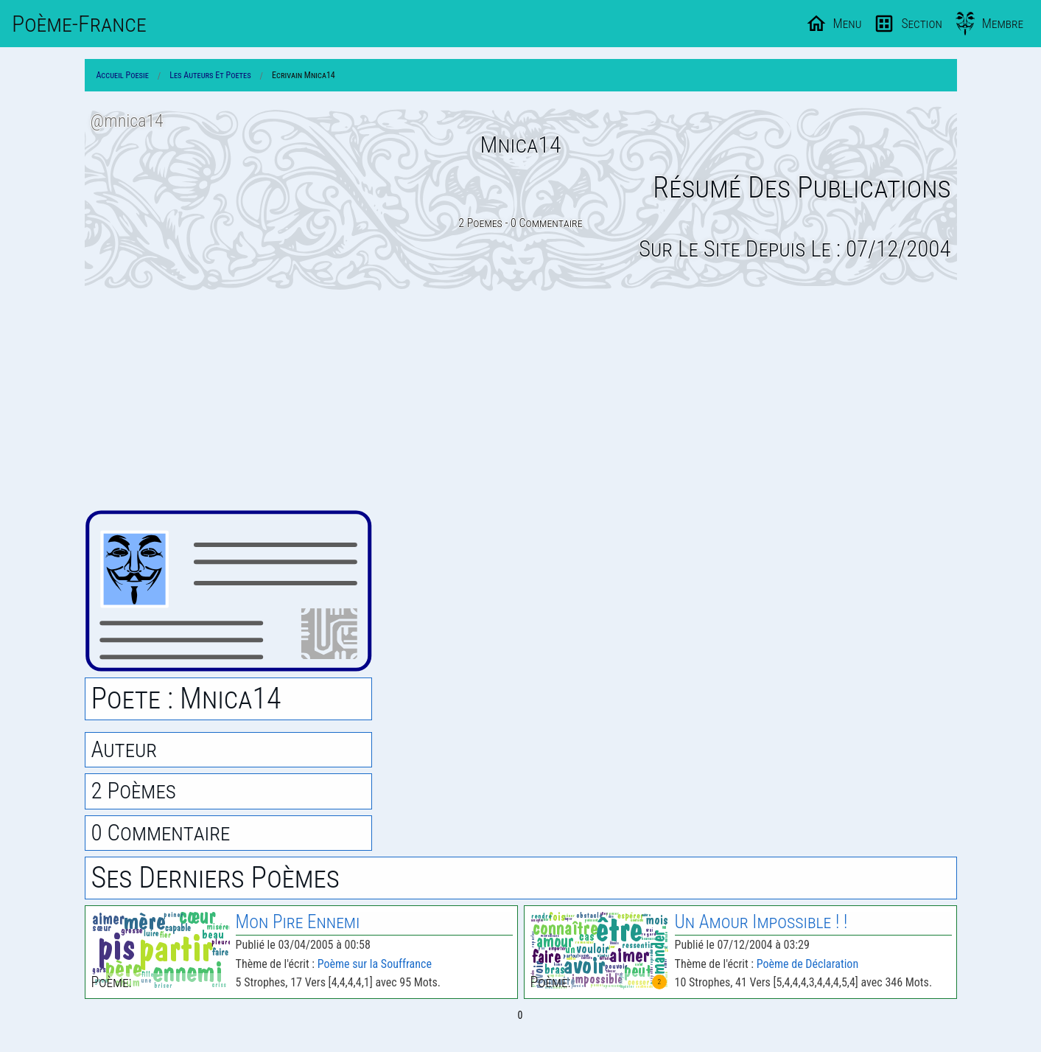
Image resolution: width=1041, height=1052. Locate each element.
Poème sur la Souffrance (375, 964)
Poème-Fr (79, 24)
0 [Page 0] (520, 1015)
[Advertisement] (521, 400)
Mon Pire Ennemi (298, 922)
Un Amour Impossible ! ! (761, 922)
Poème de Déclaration (807, 964)
